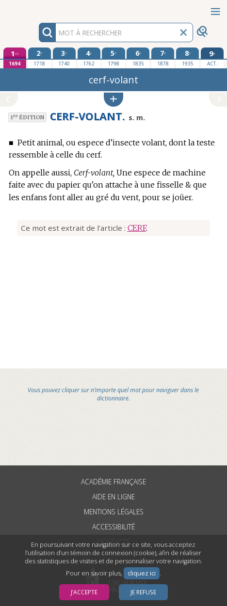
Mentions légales (114, 511)
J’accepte (84, 592)
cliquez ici (142, 573)
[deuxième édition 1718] (39, 58)
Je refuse (143, 592)
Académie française (113, 481)
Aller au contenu (38, 8)
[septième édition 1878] (162, 58)
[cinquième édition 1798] (113, 58)
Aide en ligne (113, 496)
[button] (113, 100)
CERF (137, 228)
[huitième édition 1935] (187, 58)
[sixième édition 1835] (138, 58)
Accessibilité (113, 526)
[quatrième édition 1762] (89, 58)
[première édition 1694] (14, 58)
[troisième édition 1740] (64, 58)
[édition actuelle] (212, 58)
